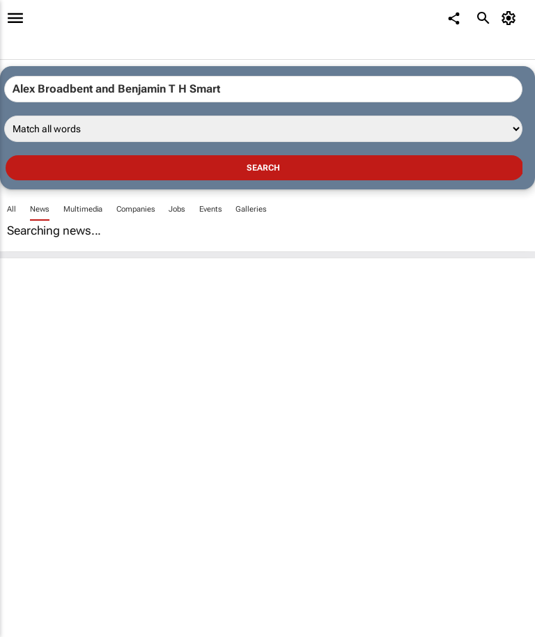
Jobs (177, 209)
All (11, 209)
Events (210, 209)
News (40, 209)
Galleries (250, 209)
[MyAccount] (511, 18)
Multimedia (82, 209)
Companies (135, 209)
